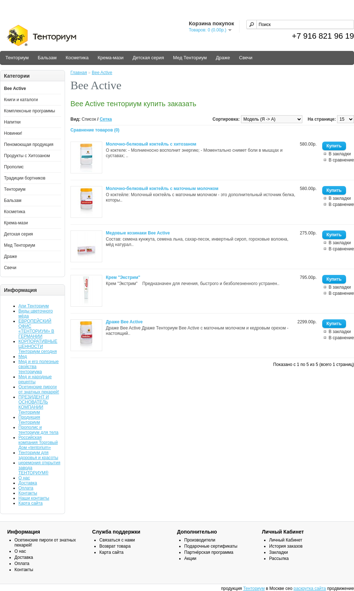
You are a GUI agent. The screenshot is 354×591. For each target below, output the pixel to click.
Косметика (77, 57)
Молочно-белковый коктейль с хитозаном (151, 144)
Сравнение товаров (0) (95, 130)
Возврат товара (115, 546)
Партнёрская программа (208, 552)
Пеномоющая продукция (28, 144)
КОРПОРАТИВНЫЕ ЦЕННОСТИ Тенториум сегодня (37, 346)
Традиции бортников (25, 178)
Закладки (278, 552)
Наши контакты (33, 498)
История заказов (286, 546)
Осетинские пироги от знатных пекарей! (38, 389)
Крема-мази (111, 57)
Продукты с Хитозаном (27, 155)
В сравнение (341, 160)
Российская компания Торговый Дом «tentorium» (38, 442)
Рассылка (279, 558)
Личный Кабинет (285, 540)
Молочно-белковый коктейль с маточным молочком (162, 188)
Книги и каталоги (21, 99)
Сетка (106, 119)
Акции (190, 558)
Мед (22, 356)
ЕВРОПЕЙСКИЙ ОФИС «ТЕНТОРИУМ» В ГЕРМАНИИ (36, 329)
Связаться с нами (117, 540)
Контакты (27, 493)
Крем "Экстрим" (123, 277)
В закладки (340, 153)
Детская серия (148, 57)
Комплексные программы (29, 110)
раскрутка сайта (310, 588)
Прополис (14, 166)
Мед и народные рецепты (35, 379)
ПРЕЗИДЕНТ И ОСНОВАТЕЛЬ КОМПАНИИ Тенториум (33, 404)
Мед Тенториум (190, 57)
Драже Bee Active (124, 321)
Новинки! (13, 133)
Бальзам (47, 57)
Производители (199, 540)
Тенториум (17, 57)
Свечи (245, 57)
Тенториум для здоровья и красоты (38, 455)
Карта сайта (30, 503)
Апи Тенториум (33, 306)
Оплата (25, 488)
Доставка (27, 483)
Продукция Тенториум (29, 420)
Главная (78, 72)
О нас (24, 477)
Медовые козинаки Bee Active (138, 233)
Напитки (12, 122)
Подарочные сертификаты (210, 546)
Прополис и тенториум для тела (38, 430)
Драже (223, 57)
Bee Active (15, 88)
